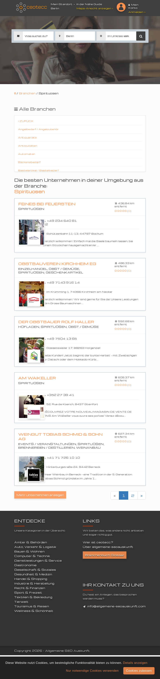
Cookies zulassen (139, 670)
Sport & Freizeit (28, 592)
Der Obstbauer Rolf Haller (56, 322)
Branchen (27, 93)
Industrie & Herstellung (34, 583)
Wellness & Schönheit (33, 611)
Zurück (25, 120)
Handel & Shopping (30, 579)
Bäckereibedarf (29, 162)
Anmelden (136, 12)
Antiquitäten (27, 145)
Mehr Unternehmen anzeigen (40, 495)
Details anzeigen (135, 663)
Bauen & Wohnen (29, 551)
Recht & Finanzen (29, 588)
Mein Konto (133, 6)
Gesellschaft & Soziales (35, 570)
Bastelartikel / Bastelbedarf (38, 170)
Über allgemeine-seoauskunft (108, 547)
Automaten (26, 153)
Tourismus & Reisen (31, 606)
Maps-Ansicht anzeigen (95, 8)
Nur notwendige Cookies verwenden (92, 670)
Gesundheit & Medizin (33, 574)
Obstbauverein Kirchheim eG (57, 263)
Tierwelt (21, 601)
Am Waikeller (37, 378)
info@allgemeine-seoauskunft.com (116, 606)
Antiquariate (27, 137)
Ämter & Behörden (30, 542)
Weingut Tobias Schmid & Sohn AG (60, 436)
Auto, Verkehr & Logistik (35, 547)
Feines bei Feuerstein (46, 204)
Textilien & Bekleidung (33, 597)
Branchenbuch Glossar (104, 555)
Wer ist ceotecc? (98, 542)
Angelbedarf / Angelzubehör (38, 129)
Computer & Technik (32, 556)
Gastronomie (25, 565)
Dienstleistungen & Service (38, 560)
